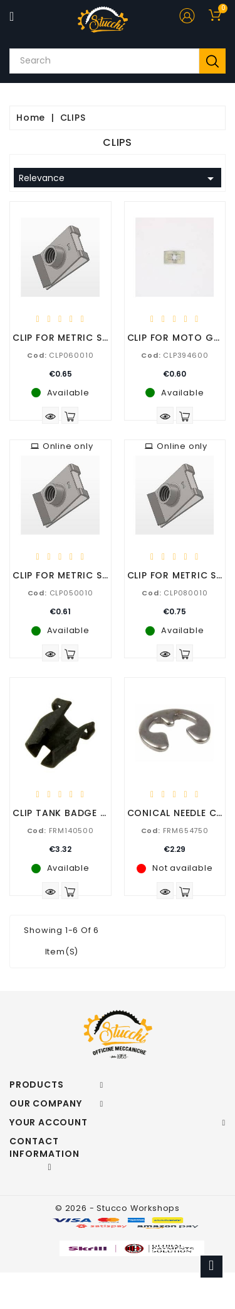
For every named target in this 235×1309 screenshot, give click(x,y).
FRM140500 (60, 831)
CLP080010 (174, 593)
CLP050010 (60, 593)
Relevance (118, 178)
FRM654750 (175, 831)
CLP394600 (174, 355)
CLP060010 (60, 355)
